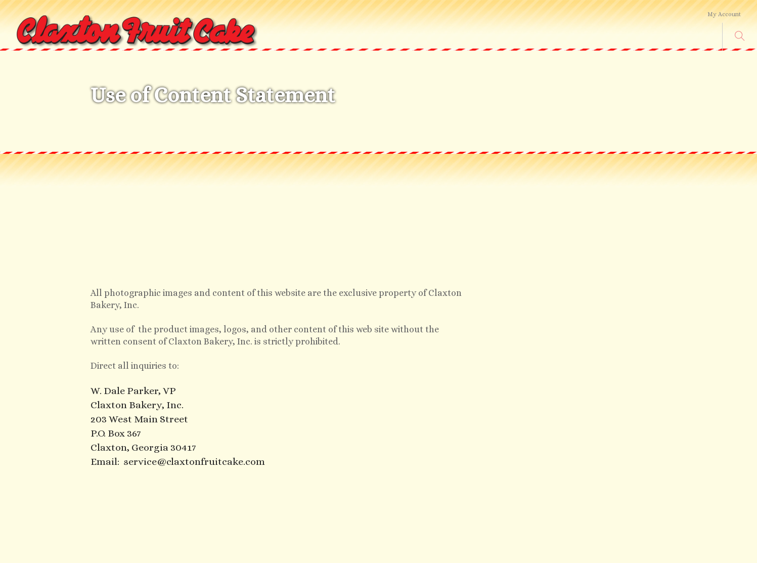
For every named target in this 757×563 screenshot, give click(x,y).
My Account (724, 14)
